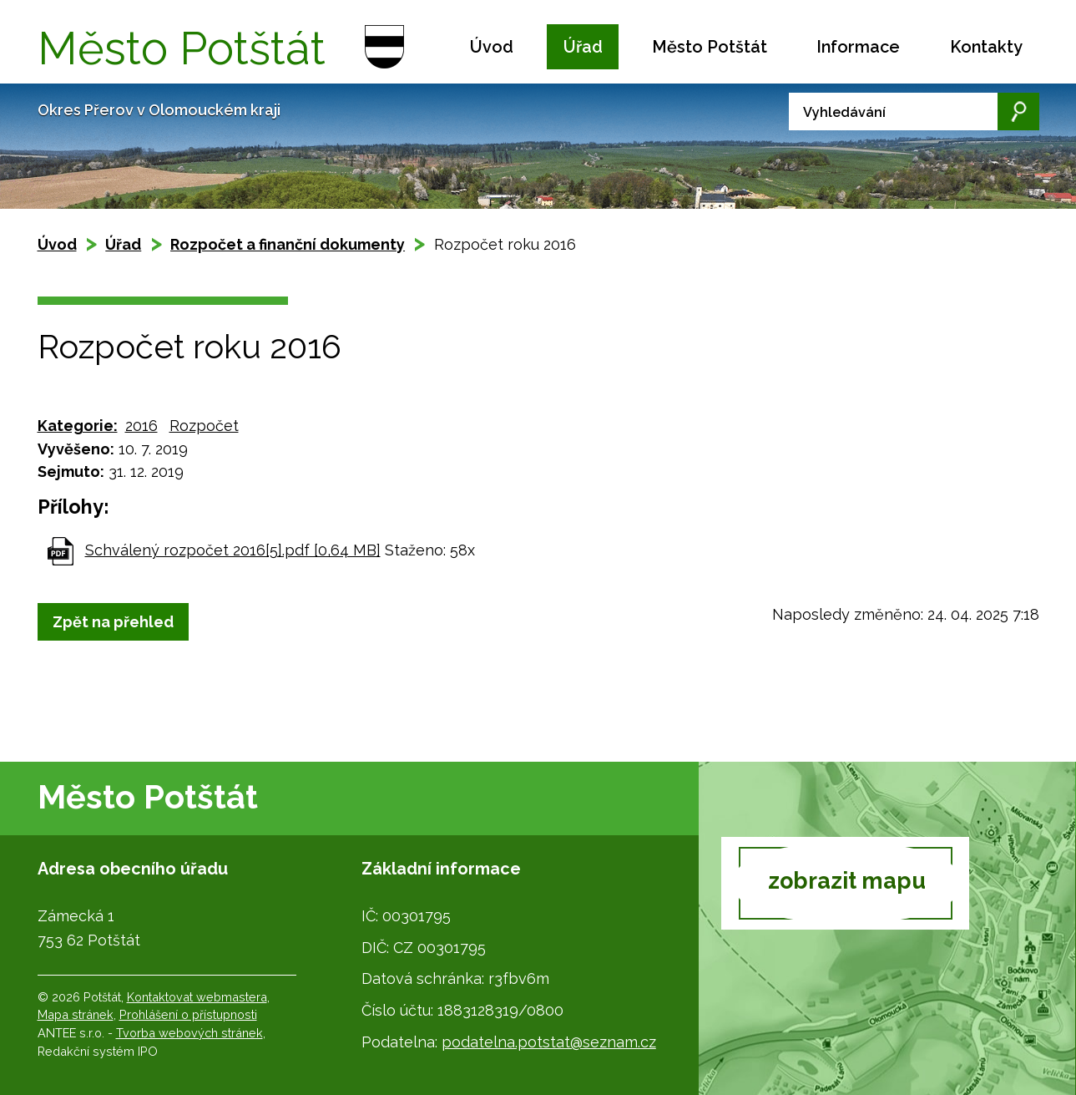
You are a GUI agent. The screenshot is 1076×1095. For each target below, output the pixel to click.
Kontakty (986, 47)
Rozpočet (204, 425)
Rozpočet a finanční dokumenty (287, 244)
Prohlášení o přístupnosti (188, 1014)
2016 (141, 425)
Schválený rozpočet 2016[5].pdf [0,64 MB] (233, 550)
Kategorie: (78, 425)
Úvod (491, 47)
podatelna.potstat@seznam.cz (549, 1042)
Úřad (583, 47)
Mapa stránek (76, 1014)
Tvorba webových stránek (189, 1033)
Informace (858, 47)
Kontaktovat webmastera (197, 997)
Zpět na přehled (113, 622)
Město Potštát (709, 47)
